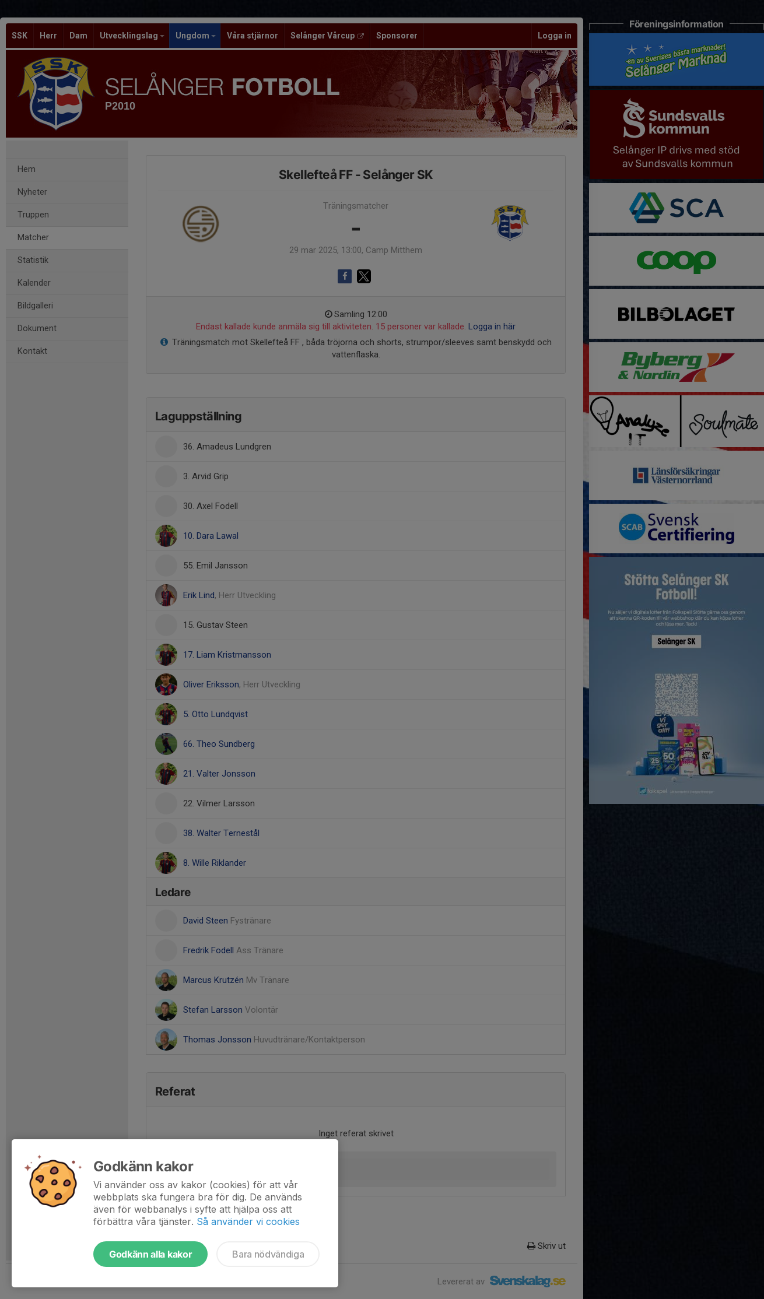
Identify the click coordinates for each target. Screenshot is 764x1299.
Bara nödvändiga (268, 1254)
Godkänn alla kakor (150, 1254)
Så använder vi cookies (248, 1221)
